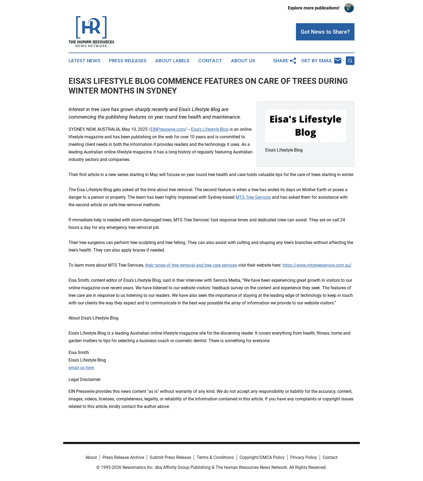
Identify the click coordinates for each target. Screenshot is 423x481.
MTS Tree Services (253, 197)
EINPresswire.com (168, 129)
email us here (81, 367)
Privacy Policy (303, 457)
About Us (243, 61)
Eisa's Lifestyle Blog (209, 129)
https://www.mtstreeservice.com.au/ (317, 265)
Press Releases (127, 61)
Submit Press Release (170, 457)
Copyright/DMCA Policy (262, 457)
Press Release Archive (123, 457)
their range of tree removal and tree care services (191, 265)
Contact (210, 61)
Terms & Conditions (215, 457)
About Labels (172, 61)
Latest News (84, 61)
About (91, 457)
